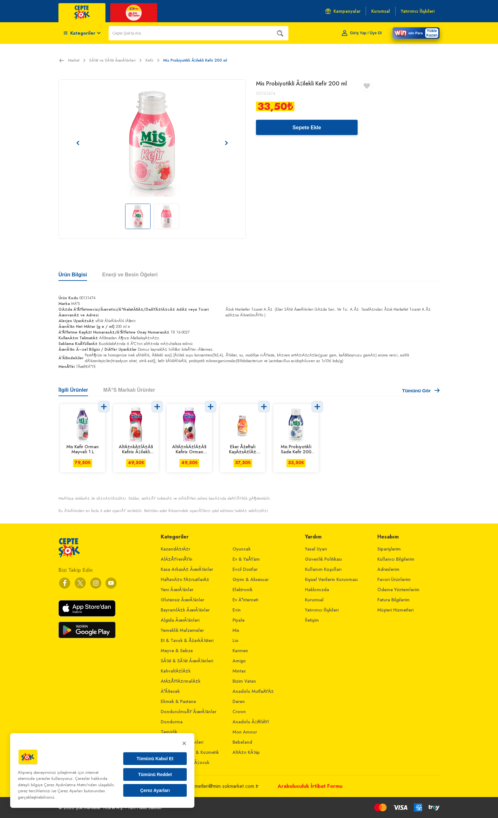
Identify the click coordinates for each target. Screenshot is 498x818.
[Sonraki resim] (226, 143)
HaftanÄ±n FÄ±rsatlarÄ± (185, 579)
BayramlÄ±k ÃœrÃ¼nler (185, 610)
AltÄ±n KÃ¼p (246, 752)
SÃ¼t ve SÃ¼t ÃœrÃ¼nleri (115, 60)
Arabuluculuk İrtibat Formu (310, 786)
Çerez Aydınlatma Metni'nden (70, 785)
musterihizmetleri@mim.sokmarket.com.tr (216, 786)
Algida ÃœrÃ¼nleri (180, 620)
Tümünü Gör (421, 390)
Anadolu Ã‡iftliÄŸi (250, 722)
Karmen (240, 650)
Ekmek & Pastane (178, 701)
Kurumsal (314, 600)
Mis (235, 630)
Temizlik (169, 732)
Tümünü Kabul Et (155, 758)
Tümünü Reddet (155, 774)
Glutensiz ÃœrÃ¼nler (182, 600)
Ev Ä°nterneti (245, 600)
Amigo (239, 661)
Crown (239, 711)
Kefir (152, 60)
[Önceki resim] (77, 143)
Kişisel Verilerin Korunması (331, 579)
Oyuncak (241, 549)
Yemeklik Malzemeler (182, 630)
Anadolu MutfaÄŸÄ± (253, 691)
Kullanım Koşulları (323, 569)
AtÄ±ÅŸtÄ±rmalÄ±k (180, 681)
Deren (238, 701)
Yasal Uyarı (316, 549)
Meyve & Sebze (177, 650)
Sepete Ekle (307, 127)
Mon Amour (244, 732)
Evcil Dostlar (245, 569)
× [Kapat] (184, 743)
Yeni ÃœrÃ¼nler (177, 589)
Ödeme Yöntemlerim (398, 589)
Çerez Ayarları (155, 790)
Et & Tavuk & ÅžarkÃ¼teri (187, 640)
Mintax (239, 671)
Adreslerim (388, 569)
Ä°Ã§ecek (170, 691)
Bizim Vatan (244, 681)
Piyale (238, 620)
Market (76, 60)
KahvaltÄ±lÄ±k (176, 671)
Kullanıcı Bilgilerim (395, 559)
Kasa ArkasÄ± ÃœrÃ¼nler (187, 569)
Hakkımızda (317, 589)
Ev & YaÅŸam (246, 559)
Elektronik (242, 589)
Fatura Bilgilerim (393, 600)
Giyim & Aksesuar (250, 579)
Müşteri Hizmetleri (395, 610)
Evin (236, 610)
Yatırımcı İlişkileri (322, 610)
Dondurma (172, 722)
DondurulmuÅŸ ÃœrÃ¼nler (188, 711)
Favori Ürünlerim (394, 579)
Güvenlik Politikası (323, 559)
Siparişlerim (389, 549)
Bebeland (242, 742)
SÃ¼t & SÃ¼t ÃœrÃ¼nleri (187, 661)
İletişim (312, 620)
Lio (235, 640)
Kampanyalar (342, 11)
